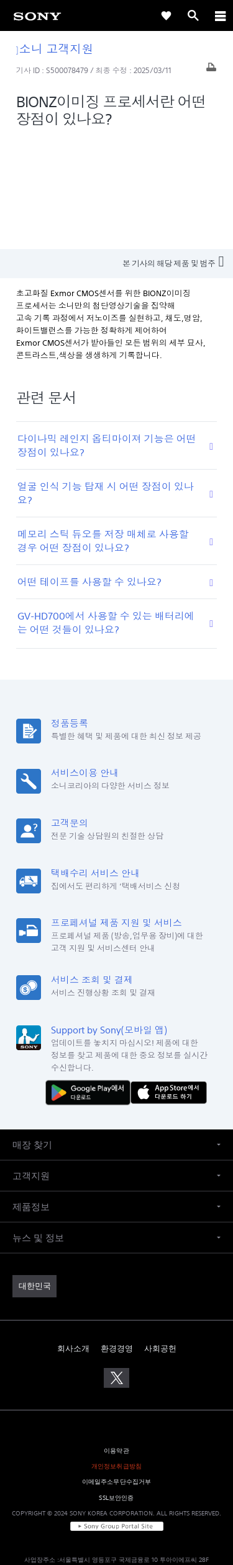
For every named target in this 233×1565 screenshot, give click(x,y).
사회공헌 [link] (160, 1237)
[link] (37, 15)
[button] (116, 1033)
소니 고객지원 (55, 49)
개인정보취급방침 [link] (116, 1355)
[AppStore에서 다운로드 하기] (168, 980)
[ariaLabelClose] (220, 15)
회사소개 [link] (73, 1237)
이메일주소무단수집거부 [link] (117, 1370)
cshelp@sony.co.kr (188, 1509)
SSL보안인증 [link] (116, 1386)
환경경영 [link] (117, 1237)
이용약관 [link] (116, 1339)
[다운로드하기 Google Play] (90, 980)
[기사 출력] (211, 70)
